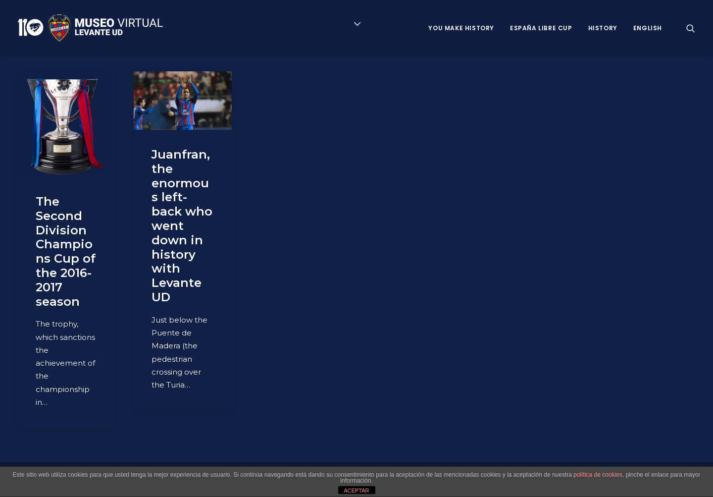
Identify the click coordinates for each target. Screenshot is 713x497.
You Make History (461, 28)
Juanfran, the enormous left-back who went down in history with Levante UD (182, 225)
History (602, 28)
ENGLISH (647, 28)
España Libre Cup (541, 28)
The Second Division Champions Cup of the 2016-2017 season (66, 251)
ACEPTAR (356, 491)
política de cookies (597, 474)
